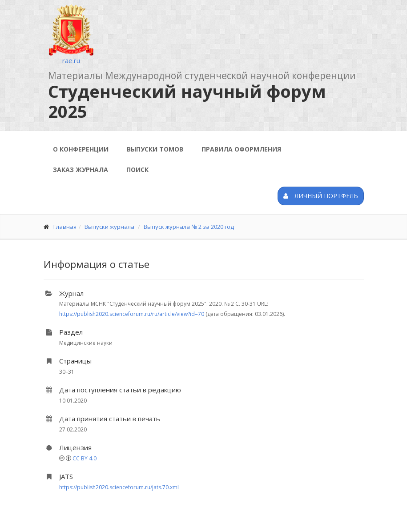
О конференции (81, 149)
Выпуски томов (155, 149)
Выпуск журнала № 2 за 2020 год (189, 227)
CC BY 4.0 (85, 458)
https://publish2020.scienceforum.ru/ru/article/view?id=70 (131, 314)
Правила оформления (241, 149)
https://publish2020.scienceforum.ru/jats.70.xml (119, 487)
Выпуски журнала (109, 227)
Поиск (137, 169)
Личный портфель (320, 196)
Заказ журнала (80, 169)
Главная (65, 227)
